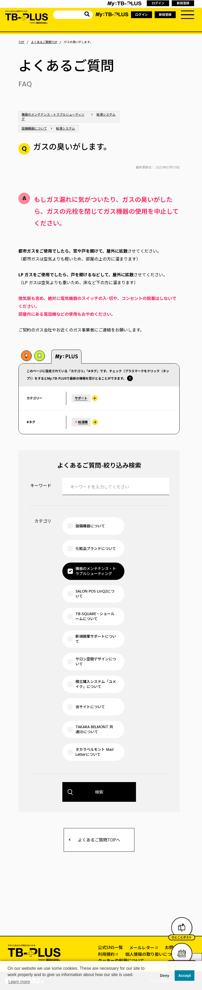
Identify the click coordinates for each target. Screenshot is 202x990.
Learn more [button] (19, 981)
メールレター (141, 948)
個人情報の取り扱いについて (152, 954)
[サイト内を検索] (87, 15)
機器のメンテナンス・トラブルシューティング (53, 116)
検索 (99, 792)
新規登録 (165, 14)
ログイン (141, 14)
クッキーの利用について (121, 960)
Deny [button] (164, 975)
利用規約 (106, 954)
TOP (21, 42)
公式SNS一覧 (110, 947)
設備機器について (34, 128)
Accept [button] (184, 975)
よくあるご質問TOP (44, 42)
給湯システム (106, 114)
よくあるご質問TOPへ (99, 840)
